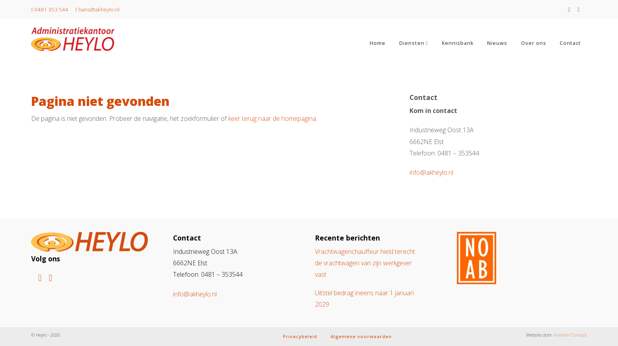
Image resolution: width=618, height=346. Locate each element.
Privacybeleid (300, 336)
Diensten (411, 42)
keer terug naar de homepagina (272, 118)
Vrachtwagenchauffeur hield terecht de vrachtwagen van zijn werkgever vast (365, 263)
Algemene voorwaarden (361, 336)
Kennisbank (458, 42)
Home (377, 42)
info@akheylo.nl (431, 172)
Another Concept (570, 335)
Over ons (533, 42)
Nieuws (497, 42)
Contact (570, 42)
